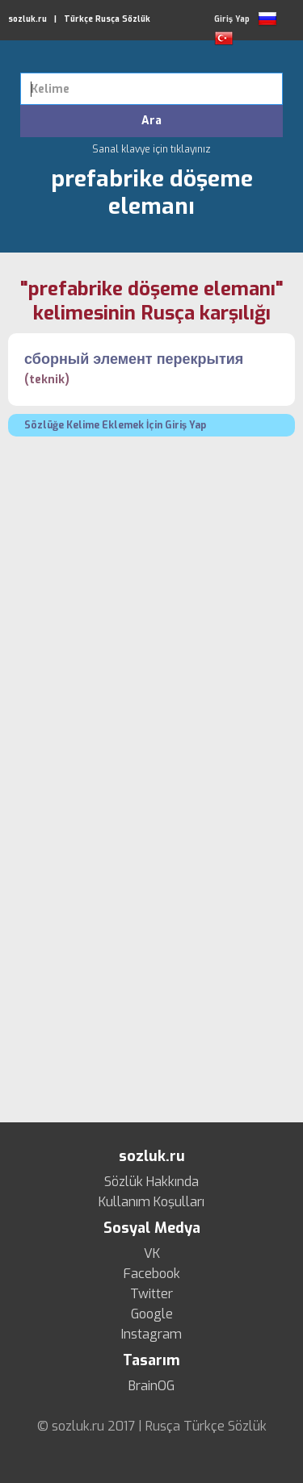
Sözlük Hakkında (151, 1182)
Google (152, 1314)
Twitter (151, 1294)
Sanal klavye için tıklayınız (151, 149)
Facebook (152, 1274)
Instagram (151, 1334)
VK (152, 1254)
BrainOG (151, 1386)
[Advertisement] (151, 604)
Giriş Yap (232, 19)
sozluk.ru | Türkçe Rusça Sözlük (79, 19)
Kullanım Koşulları (151, 1202)
